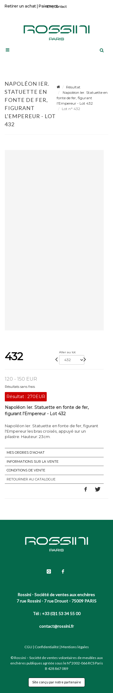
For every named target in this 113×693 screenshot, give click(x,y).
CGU (28, 647)
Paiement (48, 6)
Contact (60, 7)
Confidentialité (47, 647)
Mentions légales (75, 647)
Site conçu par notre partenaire (56, 682)
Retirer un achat (20, 6)
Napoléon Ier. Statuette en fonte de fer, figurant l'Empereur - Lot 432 (82, 98)
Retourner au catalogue (31, 479)
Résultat (73, 87)
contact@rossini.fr (56, 626)
